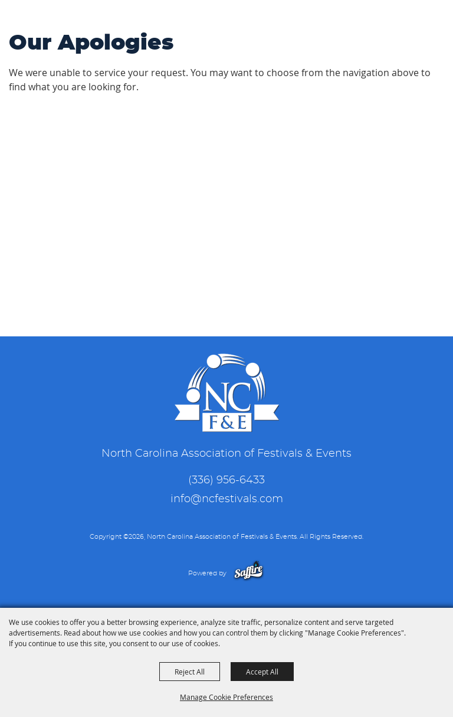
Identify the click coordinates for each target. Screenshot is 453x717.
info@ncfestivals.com (226, 499)
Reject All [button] (190, 671)
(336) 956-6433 (226, 480)
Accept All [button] (262, 671)
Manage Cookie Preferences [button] (226, 697)
